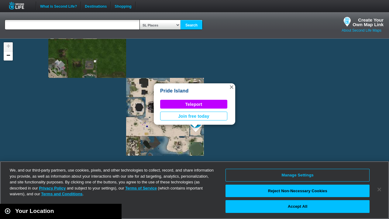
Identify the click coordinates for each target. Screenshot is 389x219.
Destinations (96, 5)
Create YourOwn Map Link (368, 22)
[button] (231, 87)
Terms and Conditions (61, 194)
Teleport (193, 104)
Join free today (193, 116)
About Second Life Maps (361, 30)
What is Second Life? (58, 5)
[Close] (379, 189)
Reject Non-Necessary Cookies (297, 191)
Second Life (20, 6)
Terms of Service (141, 188)
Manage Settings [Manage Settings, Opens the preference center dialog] (298, 175)
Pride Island (174, 90)
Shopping (123, 5)
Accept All (297, 206)
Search (191, 25)
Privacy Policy (52, 188)
